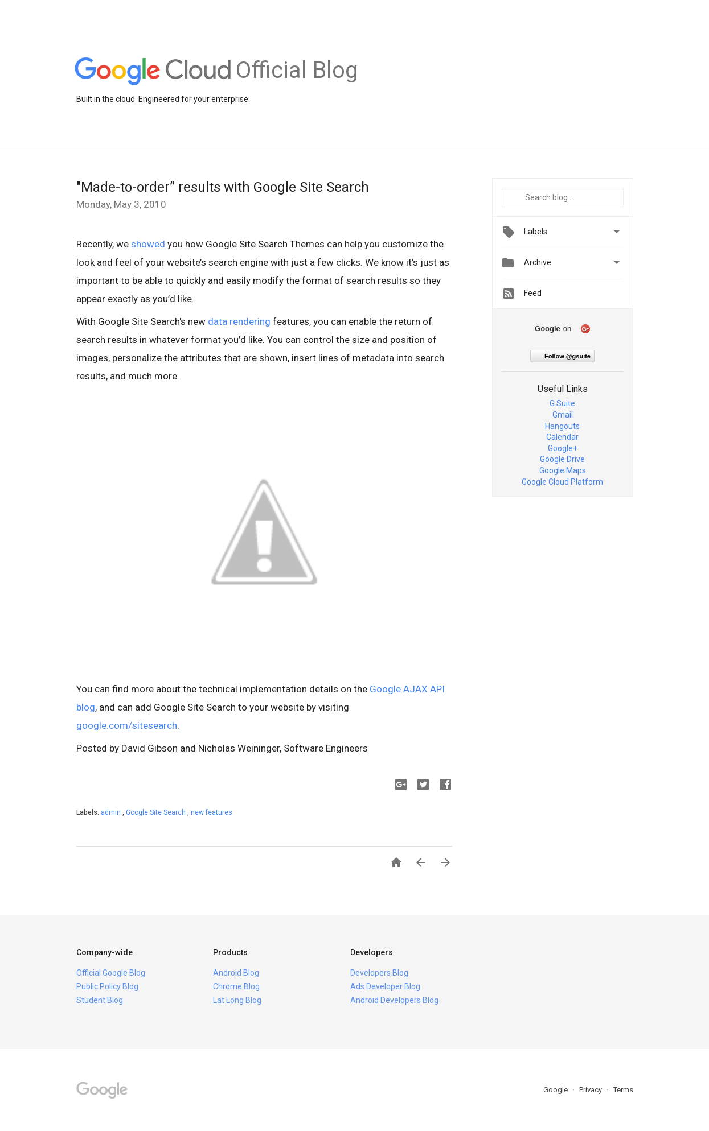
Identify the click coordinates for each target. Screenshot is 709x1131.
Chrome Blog (236, 986)
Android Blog (236, 972)
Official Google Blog (110, 972)
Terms (623, 1089)
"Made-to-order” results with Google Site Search (222, 187)
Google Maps (562, 470)
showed (148, 244)
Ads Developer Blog (385, 986)
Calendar (562, 436)
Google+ (562, 448)
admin (111, 812)
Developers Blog (379, 972)
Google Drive (562, 459)
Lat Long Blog (237, 1000)
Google (556, 1089)
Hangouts (562, 426)
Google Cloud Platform (562, 481)
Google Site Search (156, 812)
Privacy (591, 1089)
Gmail (562, 414)
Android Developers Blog (394, 1000)
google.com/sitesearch (126, 725)
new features (211, 812)
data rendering (239, 321)
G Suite (562, 403)
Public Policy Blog (107, 986)
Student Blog (99, 1000)
